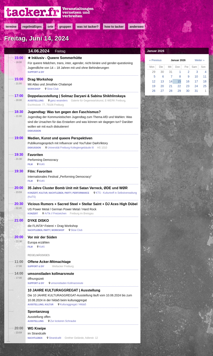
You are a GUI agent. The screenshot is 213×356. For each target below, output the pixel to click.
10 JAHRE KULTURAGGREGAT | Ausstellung (64, 290)
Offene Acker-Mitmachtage (49, 262)
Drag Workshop (40, 79)
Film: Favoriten (40, 171)
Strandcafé (55, 337)
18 (204, 81)
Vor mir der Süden (42, 237)
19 (153, 86)
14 (170, 81)
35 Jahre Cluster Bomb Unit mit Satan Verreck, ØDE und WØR (77, 188)
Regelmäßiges (32, 26)
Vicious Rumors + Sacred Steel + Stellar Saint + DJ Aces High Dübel (82, 204)
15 (179, 81)
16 (187, 81)
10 (196, 76)
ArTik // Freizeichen (55, 213)
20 (162, 86)
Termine (11, 26)
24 (196, 86)
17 (196, 81)
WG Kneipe (37, 328)
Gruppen (65, 26)
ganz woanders (58, 100)
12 (153, 81)
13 (162, 81)
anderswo (136, 26)
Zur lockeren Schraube (63, 321)
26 (153, 90)
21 (170, 86)
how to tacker (114, 26)
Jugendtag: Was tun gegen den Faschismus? (64, 112)
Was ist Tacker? (87, 26)
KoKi (41, 164)
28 (170, 90)
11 (204, 76)
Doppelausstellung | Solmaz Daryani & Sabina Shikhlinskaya (77, 96)
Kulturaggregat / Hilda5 (73, 304)
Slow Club (53, 88)
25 (204, 86)
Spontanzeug (38, 311)
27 (162, 90)
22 (179, 86)
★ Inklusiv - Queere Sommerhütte (55, 58)
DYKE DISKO (38, 220)
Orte (50, 26)
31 (196, 90)
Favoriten (35, 155)
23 (187, 86)
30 (187, 90)
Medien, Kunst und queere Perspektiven (60, 138)
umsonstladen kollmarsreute (51, 273)
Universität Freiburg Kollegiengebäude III (70, 147)
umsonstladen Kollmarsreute (67, 283)
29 (179, 90)
